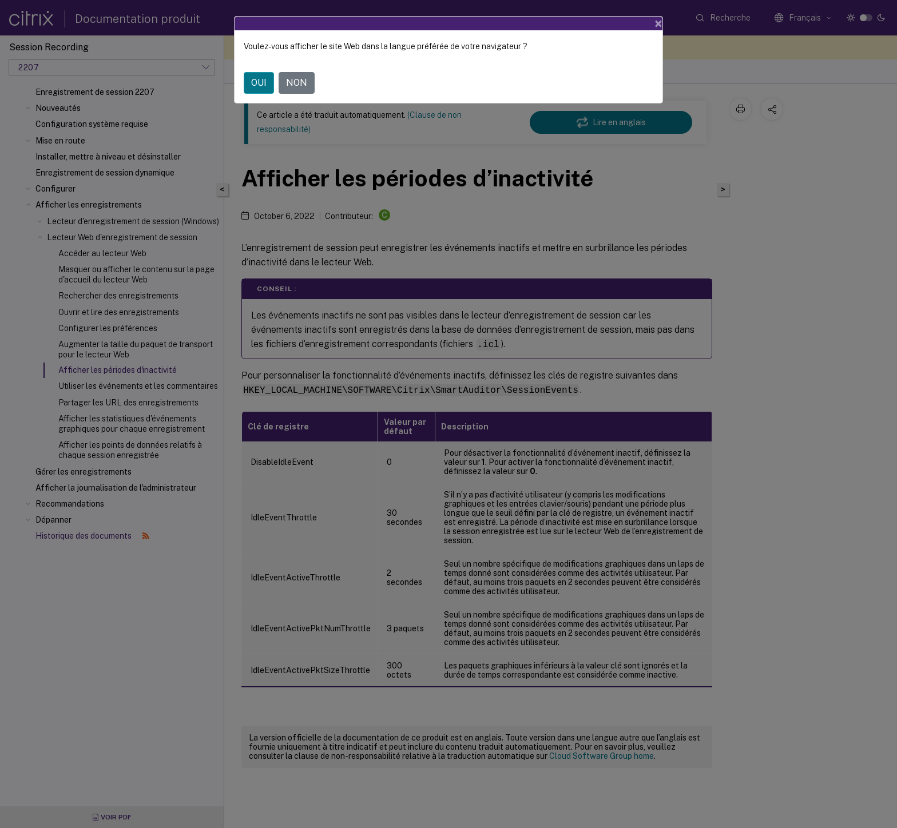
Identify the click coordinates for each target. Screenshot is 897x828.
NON (296, 82)
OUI (259, 82)
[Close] (658, 23)
